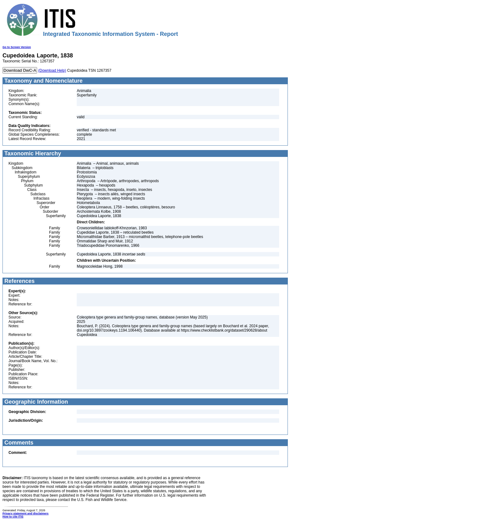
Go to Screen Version (16, 47)
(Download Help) (52, 70)
